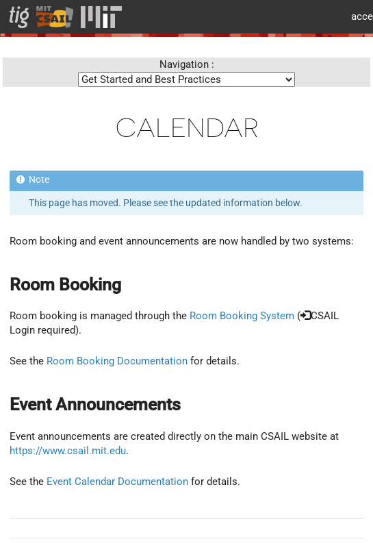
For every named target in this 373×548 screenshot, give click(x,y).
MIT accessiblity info (357, 17)
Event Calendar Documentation (117, 481)
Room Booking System (242, 316)
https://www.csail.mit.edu (68, 451)
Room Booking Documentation (117, 361)
